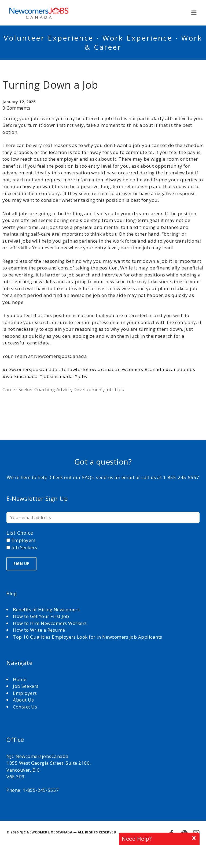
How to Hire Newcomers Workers (50, 623)
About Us (24, 700)
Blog (11, 593)
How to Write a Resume (39, 630)
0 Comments (16, 108)
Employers (25, 693)
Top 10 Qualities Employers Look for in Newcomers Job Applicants (87, 637)
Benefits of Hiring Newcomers (46, 609)
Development (88, 389)
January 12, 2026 (18, 101)
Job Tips (114, 389)
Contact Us (25, 707)
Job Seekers (26, 686)
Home (20, 679)
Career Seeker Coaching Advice (36, 389)
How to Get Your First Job (41, 616)
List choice (19, 533)
